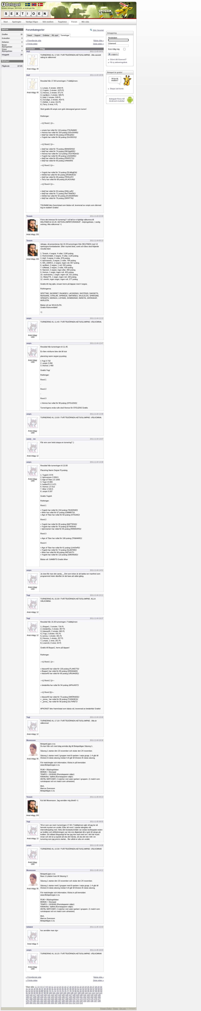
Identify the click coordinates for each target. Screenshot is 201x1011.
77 (68, 991)
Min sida (85, 22)
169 (70, 999)
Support (37, 35)
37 (42, 989)
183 (45, 1001)
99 (47, 993)
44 (60, 989)
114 (100, 993)
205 (48, 1003)
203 (41, 1003)
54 (86, 989)
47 (68, 989)
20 (75, 987)
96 (40, 993)
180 (34, 1001)
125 (63, 995)
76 (65, 991)
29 (98, 987)
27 (93, 987)
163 (48, 999)
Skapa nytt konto (117, 89)
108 (79, 993)
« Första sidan (32, 44)
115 (27, 995)
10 (50, 987)
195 (88, 1001)
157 (27, 999)
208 (59, 1003)
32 (29, 989)
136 (27, 997)
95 (37, 993)
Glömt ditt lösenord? (118, 59)
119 (41, 995)
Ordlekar (46, 35)
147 (66, 997)
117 (34, 995)
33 (32, 989)
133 (91, 995)
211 (70, 1003)
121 (48, 995)
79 (73, 991)
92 (29, 993)
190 (70, 1001)
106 (71, 993)
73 (58, 991)
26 (91, 987)
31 (27, 989)
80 (76, 991)
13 (57, 987)
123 (55, 995)
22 (81, 987)
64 (35, 991)
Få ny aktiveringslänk (118, 62)
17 (68, 987)
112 (93, 993)
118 (38, 995)
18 (70, 987)
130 (81, 995)
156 (98, 997)
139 (38, 997)
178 (27, 1001)
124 (59, 995)
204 (45, 1003)
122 (52, 995)
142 (48, 997)
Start (6, 22)
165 (55, 999)
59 (99, 989)
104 (64, 993)
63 (32, 991)
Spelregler (16, 22)
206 (52, 1003)
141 (45, 997)
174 (88, 999)
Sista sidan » (98, 44)
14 (60, 987)
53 (83, 989)
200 (30, 1003)
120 (45, 995)
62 (29, 991)
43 (58, 989)
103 (61, 993)
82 (81, 991)
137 (30, 997)
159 (34, 999)
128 (73, 995)
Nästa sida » (98, 41)
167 (63, 999)
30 (101, 987)
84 (86, 991)
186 (55, 1001)
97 (42, 993)
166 (59, 999)
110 (86, 993)
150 (77, 997)
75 (63, 991)
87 (93, 991)
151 (81, 997)
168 (66, 999)
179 (30, 1001)
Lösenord (112, 43)
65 (37, 991)
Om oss (122, 1008)
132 (88, 995)
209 (63, 1003)
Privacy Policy (106, 1008)
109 (82, 993)
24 (86, 987)
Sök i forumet (98, 30)
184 (48, 1001)
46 (65, 989)
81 (78, 991)
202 (38, 1003)
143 (52, 997)
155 (95, 997)
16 (65, 987)
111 (89, 993)
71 (52, 991)
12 (55, 987)
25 (88, 987)
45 (63, 989)
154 (91, 997)
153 (88, 997)
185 (52, 1001)
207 (55, 1003)
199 (27, 1003)
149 (73, 997)
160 (38, 999)
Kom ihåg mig (113, 49)
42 (55, 989)
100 (50, 993)
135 (98, 995)
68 (45, 991)
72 (55, 991)
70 (50, 991)
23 (83, 987)
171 (77, 999)
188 (63, 1001)
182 (41, 1001)
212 (73, 1003)
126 (66, 995)
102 (57, 993)
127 (70, 995)
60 (101, 989)
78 (70, 991)
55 (88, 989)
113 (96, 993)
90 (101, 991)
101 (53, 993)
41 (52, 989)
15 (62, 987)
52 (81, 989)
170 (73, 999)
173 (84, 999)
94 (35, 993)
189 (66, 1001)
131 (84, 995)
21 (78, 987)
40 (50, 989)
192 (77, 1001)
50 (76, 989)
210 (66, 1003)
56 (91, 989)
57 (93, 989)
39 (47, 989)
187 (59, 1001)
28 (96, 987)
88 (96, 991)
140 (41, 997)
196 (91, 1001)
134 (95, 995)
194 (84, 1001)
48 (70, 989)
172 (81, 999)
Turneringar (64, 35)
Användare (112, 38)
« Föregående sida (33, 41)
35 (37, 989)
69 (47, 991)
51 (78, 989)
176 (95, 999)
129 (77, 995)
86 (91, 991)
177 (98, 999)
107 (75, 993)
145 (59, 997)
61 (27, 991)
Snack (29, 35)
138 (34, 997)
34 (35, 989)
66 (40, 991)
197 (95, 1001)
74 (60, 991)
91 (27, 993)
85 (88, 991)
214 (81, 1003)
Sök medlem (48, 22)
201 (34, 1003)
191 (73, 1001)
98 (45, 993)
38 (45, 989)
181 (38, 1001)
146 (63, 997)
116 (30, 995)
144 (55, 997)
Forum (74, 22)
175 (91, 999)
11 (52, 987)
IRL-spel (55, 35)
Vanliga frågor (32, 22)
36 (40, 989)
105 (68, 993)
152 (84, 997)
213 (77, 1003)
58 (96, 989)
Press (115, 1008)
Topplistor (62, 22)
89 (99, 991)
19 (73, 987)
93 (32, 993)
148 (70, 997)
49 (73, 989)
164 (52, 999)
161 (41, 999)
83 (83, 991)
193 (81, 1001)
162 (45, 999)
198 (98, 1001)
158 (30, 999)
